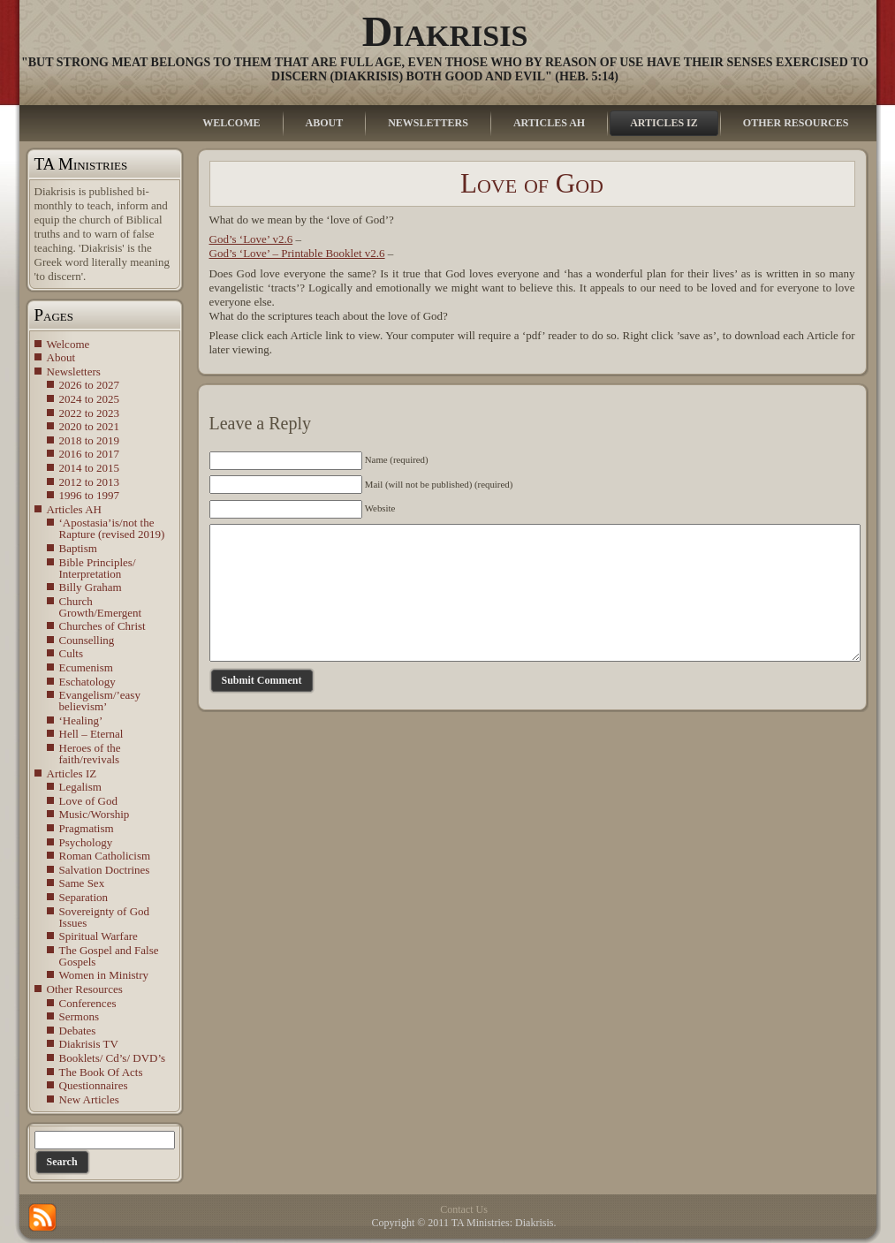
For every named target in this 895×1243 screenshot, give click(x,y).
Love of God (88, 800)
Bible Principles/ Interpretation (97, 568)
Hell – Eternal (91, 733)
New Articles (89, 1099)
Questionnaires (93, 1085)
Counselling (87, 640)
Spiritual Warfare (98, 936)
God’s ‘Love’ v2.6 (251, 239)
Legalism (80, 786)
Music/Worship (94, 814)
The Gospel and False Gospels (109, 956)
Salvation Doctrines (104, 869)
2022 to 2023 (89, 413)
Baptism (78, 548)
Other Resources (85, 989)
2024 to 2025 (89, 398)
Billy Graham (90, 587)
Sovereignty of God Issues (104, 917)
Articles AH (74, 509)
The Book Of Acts (101, 1072)
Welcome (68, 344)
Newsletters (74, 371)
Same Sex (82, 883)
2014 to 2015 (89, 467)
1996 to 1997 (89, 495)
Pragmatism (86, 828)
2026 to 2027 (89, 384)
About (61, 357)
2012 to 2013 (89, 482)
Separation (84, 897)
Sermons (79, 1016)
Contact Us (464, 1209)
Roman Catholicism (105, 855)
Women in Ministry (104, 975)
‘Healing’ (81, 720)
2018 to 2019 (89, 440)
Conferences (88, 1003)
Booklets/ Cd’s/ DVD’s (112, 1058)
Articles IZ (72, 773)
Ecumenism (86, 667)
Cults (71, 653)
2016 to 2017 (89, 453)
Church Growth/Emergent (100, 607)
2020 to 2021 (89, 426)
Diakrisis (445, 31)
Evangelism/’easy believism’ (99, 700)
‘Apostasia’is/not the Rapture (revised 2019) (112, 528)
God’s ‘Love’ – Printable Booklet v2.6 (297, 253)
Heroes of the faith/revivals (90, 753)
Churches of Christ (102, 626)
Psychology (86, 842)
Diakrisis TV (88, 1043)
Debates (77, 1030)
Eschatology (87, 681)
